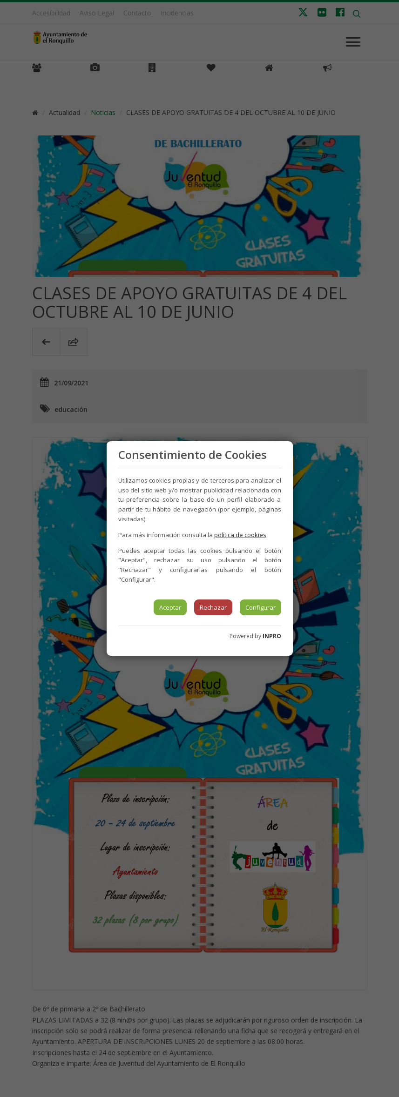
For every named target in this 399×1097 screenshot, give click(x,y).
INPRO (272, 636)
